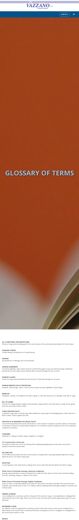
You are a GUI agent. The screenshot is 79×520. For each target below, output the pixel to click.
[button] (74, 14)
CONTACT (64, 14)
